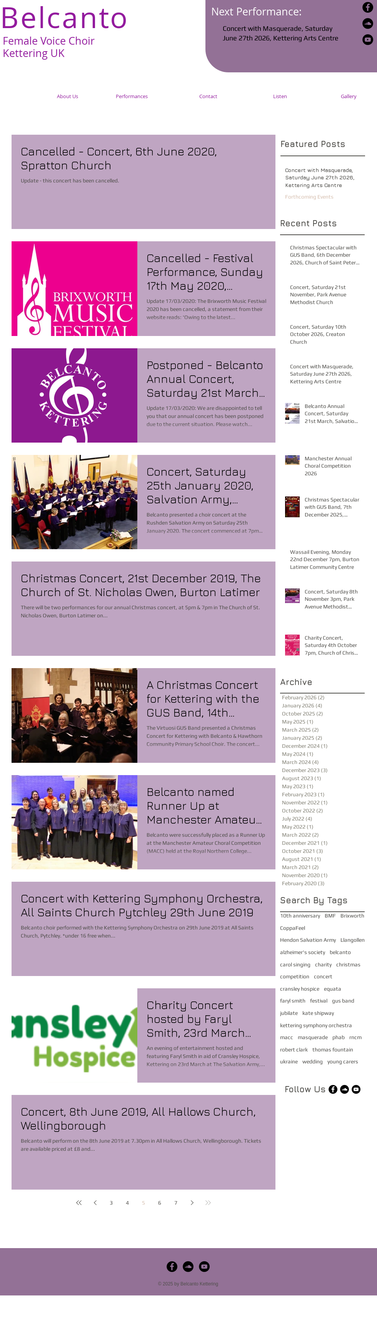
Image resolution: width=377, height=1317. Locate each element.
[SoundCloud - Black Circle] (367, 23)
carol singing (295, 964)
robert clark (294, 1049)
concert (323, 976)
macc (286, 1037)
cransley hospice (299, 989)
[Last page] (208, 1203)
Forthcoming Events (309, 197)
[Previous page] (95, 1203)
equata (332, 989)
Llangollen (352, 940)
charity (323, 964)
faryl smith (292, 1001)
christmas (348, 964)
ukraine (289, 1061)
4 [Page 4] (127, 1203)
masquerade (313, 1037)
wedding (312, 1061)
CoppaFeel (292, 928)
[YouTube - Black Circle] (367, 39)
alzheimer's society (302, 952)
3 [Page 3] (111, 1203)
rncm (355, 1037)
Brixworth (352, 916)
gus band (343, 1001)
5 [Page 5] (143, 1203)
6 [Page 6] (159, 1203)
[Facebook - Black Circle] (367, 7)
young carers (342, 1061)
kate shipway (318, 1013)
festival (318, 1001)
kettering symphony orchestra (316, 1025)
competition (294, 976)
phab (338, 1037)
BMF (330, 916)
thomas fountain (332, 1049)
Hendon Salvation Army (308, 940)
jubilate (289, 1013)
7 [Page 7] (175, 1203)
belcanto (340, 952)
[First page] (79, 1203)
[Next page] (192, 1203)
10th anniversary (300, 916)
